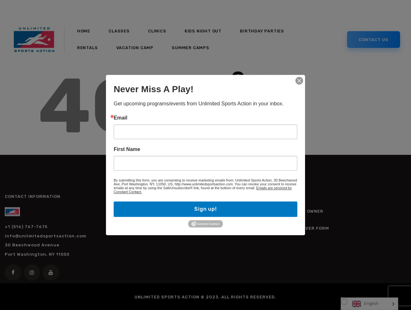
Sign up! (205, 209)
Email (120, 117)
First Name (127, 149)
